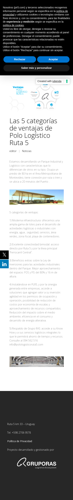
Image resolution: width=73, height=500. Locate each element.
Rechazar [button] (19, 59)
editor (12, 151)
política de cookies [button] (13, 25)
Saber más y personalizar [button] (36, 67)
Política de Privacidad (19, 441)
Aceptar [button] (53, 59)
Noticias (27, 151)
